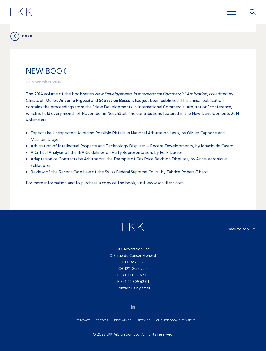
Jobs (127, 12)
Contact (83, 320)
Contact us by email (133, 288)
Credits (102, 320)
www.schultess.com (165, 183)
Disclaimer (122, 320)
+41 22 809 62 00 (135, 275)
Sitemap (143, 320)
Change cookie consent (175, 320)
